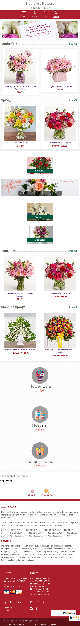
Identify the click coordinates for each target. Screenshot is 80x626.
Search (54, 17)
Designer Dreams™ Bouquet (60, 87)
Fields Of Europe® (20, 143)
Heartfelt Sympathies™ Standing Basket (60, 349)
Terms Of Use (9, 625)
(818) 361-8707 (40, 8)
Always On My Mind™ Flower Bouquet (20, 294)
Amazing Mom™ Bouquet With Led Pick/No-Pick (20, 88)
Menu (26, 17)
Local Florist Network (40, 625)
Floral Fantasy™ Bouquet (60, 143)
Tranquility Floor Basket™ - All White (20, 347)
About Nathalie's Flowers (14, 474)
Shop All (74, 44)
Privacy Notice (23, 625)
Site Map (54, 625)
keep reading (6, 479)
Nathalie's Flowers (40, 3)
